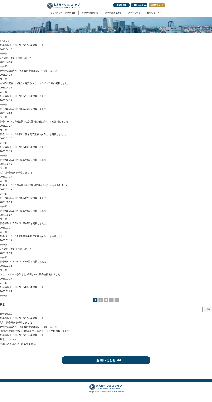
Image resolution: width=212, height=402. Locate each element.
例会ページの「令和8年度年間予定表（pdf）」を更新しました (33, 134)
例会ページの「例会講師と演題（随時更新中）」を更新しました (34, 121)
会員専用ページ (157, 5)
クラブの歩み (134, 12)
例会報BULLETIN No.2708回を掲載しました (23, 159)
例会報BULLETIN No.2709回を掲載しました (23, 147)
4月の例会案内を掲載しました (16, 172)
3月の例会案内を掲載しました (16, 249)
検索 (2, 304)
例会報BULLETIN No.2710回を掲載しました (23, 109)
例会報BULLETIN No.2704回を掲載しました (23, 261)
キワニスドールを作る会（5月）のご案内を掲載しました (30, 274)
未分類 (3, 53)
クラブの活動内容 (90, 12)
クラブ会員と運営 (113, 12)
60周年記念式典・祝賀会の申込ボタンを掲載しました (28, 70)
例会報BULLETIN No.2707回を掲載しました (23, 198)
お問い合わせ (138, 5)
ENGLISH (121, 5)
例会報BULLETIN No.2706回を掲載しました (23, 210)
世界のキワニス (154, 12)
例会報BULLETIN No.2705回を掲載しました (23, 223)
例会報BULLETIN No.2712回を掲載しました (23, 45)
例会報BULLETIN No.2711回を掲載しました (23, 96)
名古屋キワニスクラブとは (62, 12)
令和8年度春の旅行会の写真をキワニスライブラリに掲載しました (35, 83)
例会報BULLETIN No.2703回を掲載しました (23, 287)
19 (117, 300)
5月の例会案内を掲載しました (16, 58)
